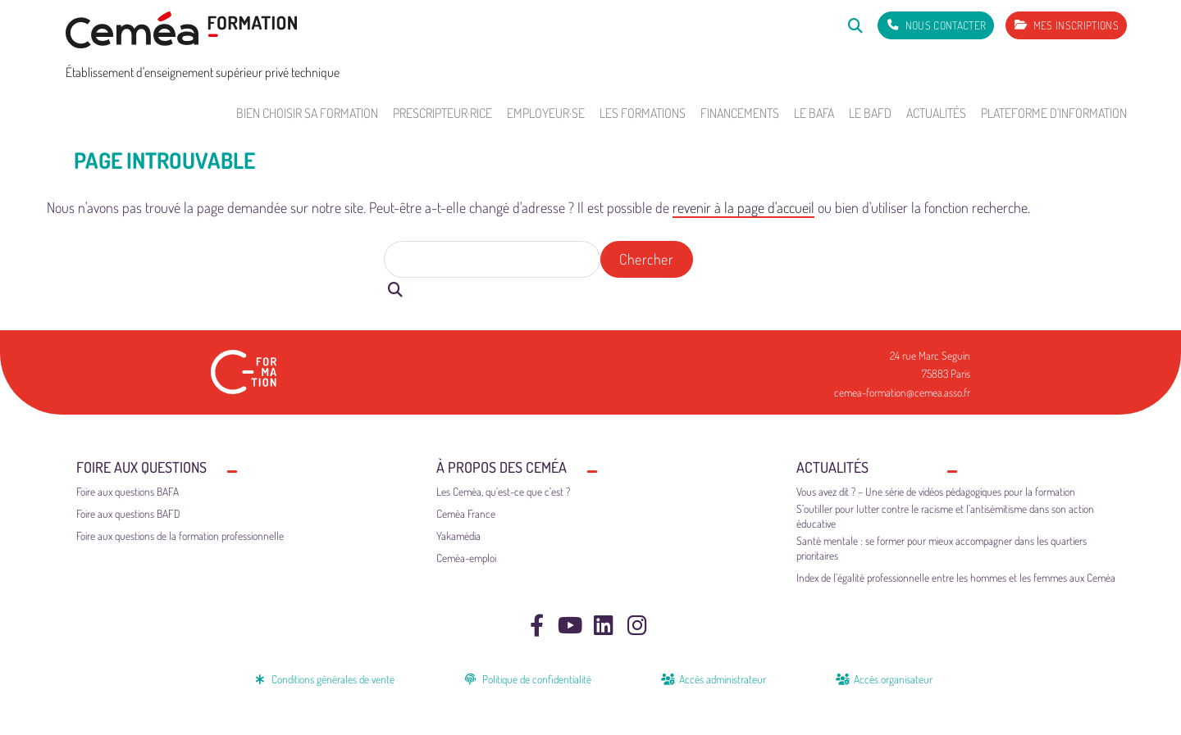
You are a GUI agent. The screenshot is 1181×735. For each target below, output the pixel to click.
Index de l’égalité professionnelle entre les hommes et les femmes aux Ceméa (955, 577)
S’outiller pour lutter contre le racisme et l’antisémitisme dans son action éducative (945, 515)
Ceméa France (465, 513)
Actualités (936, 113)
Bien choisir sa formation (307, 113)
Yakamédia (458, 535)
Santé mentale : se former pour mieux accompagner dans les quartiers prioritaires (941, 547)
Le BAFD (870, 113)
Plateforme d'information (1054, 113)
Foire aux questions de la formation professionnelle (180, 535)
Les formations (643, 113)
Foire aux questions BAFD (128, 513)
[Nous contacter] (936, 25)
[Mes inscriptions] (1066, 25)
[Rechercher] (855, 25)
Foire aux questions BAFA (127, 491)
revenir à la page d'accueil (743, 207)
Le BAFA (814, 113)
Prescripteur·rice (442, 113)
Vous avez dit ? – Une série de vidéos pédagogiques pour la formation (935, 491)
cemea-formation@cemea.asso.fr (902, 392)
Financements (739, 113)
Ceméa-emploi (466, 558)
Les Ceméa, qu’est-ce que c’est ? (503, 491)
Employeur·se (546, 113)
